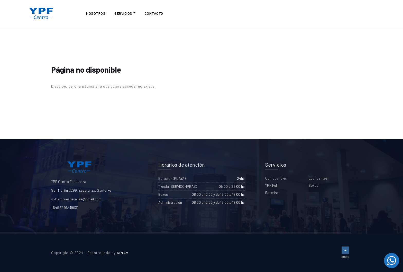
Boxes (313, 185)
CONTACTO (154, 13)
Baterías (272, 192)
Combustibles (276, 178)
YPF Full (271, 185)
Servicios (123, 13)
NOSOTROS (95, 13)
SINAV (123, 252)
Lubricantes (318, 178)
